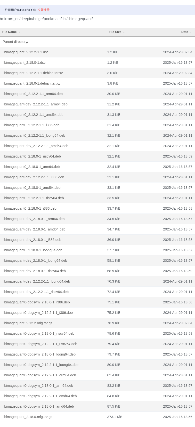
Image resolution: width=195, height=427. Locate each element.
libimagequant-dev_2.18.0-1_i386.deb (32, 240)
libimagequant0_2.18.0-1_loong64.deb (32, 250)
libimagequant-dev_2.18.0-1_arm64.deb (34, 219)
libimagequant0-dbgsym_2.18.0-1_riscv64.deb (38, 333)
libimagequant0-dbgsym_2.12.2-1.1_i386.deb (38, 313)
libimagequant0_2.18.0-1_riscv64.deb (32, 156)
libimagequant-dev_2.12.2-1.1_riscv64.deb (36, 292)
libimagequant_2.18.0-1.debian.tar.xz (31, 83)
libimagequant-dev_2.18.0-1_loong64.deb (35, 260)
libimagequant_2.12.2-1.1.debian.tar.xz (33, 73)
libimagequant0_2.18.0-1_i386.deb (30, 208)
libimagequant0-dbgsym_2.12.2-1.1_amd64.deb (40, 396)
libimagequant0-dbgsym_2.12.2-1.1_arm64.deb (39, 375)
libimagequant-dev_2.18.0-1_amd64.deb (34, 229)
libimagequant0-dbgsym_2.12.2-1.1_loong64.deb (41, 365)
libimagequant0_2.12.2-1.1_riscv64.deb (33, 198)
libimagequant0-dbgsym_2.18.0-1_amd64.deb (38, 406)
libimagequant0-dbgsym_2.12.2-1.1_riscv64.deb (40, 344)
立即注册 (43, 10)
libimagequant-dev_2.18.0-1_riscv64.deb (34, 271)
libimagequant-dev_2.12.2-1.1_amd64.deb (35, 146)
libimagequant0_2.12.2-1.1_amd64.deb (33, 115)
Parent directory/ (15, 42)
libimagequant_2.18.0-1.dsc (24, 62)
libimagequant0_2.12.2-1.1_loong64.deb (34, 135)
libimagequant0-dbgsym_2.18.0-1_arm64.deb (38, 385)
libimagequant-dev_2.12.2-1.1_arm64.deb (35, 104)
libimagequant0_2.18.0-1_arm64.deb (31, 167)
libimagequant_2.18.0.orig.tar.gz (27, 417)
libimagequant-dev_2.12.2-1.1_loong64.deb (36, 281)
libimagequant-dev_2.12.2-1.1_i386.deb (33, 177)
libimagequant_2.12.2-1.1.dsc (26, 52)
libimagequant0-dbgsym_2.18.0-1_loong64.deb (39, 354)
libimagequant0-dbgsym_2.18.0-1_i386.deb (36, 302)
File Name (9, 32)
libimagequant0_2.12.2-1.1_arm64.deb (33, 94)
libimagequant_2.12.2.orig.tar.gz (27, 323)
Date (184, 32)
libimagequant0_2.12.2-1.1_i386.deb (31, 125)
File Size (115, 32)
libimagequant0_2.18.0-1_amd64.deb (31, 188)
